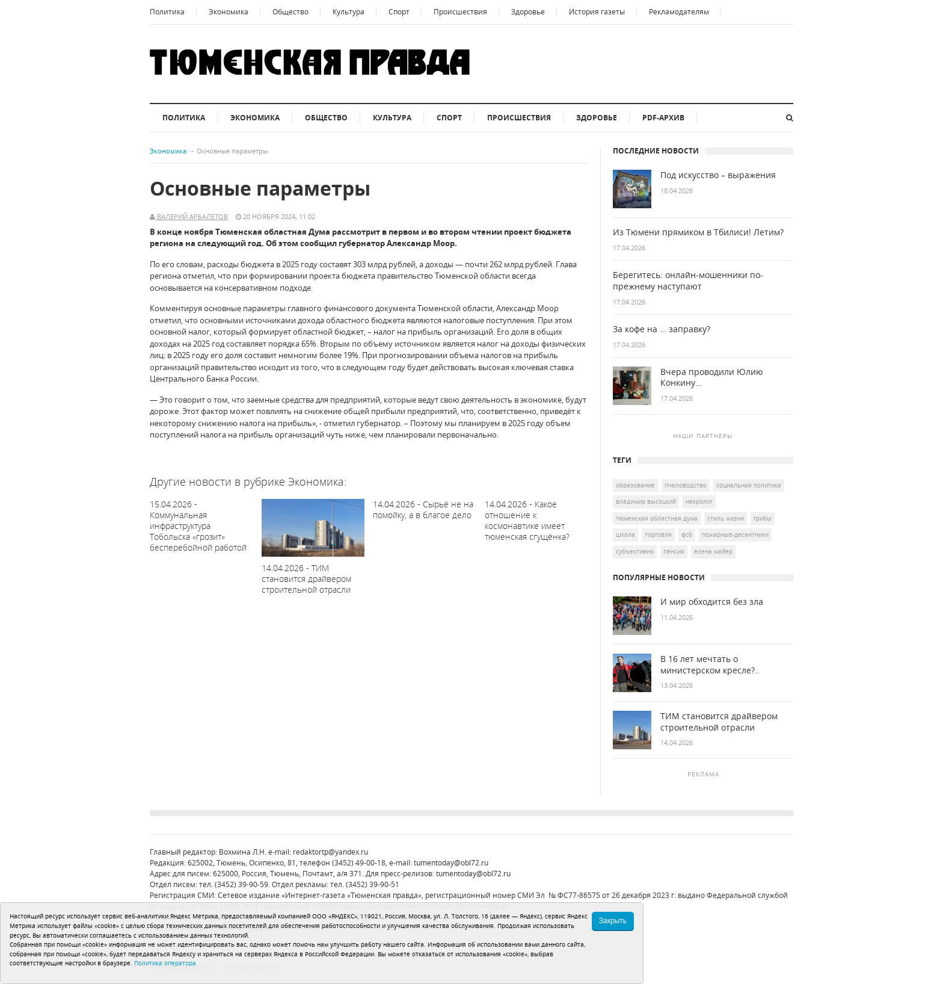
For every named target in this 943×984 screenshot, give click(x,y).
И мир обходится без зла (711, 601)
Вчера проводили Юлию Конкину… (711, 378)
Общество (290, 12)
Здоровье (528, 12)
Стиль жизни (725, 518)
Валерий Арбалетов (191, 216)
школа (625, 534)
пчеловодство (686, 485)
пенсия (673, 551)
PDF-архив (663, 118)
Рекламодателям (679, 12)
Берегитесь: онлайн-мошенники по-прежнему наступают (688, 281)
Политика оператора (165, 963)
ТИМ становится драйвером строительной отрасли (719, 722)
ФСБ (686, 534)
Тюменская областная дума (657, 518)
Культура (348, 12)
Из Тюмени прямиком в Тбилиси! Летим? (698, 232)
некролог (699, 501)
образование (635, 485)
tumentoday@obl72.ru (451, 863)
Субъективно (635, 551)
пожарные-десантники (735, 534)
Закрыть (613, 921)
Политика (167, 12)
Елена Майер (713, 551)
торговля (658, 534)
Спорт (399, 12)
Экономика (228, 12)
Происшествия (460, 12)
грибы (763, 518)
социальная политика (748, 485)
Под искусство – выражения (718, 175)
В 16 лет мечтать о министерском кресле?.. (710, 665)
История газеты (597, 12)
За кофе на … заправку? (661, 329)
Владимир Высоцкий (646, 501)
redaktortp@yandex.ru (330, 852)
